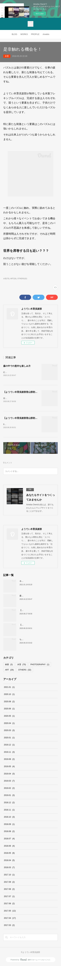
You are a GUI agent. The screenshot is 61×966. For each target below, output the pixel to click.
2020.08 (9, 702)
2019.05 (9, 767)
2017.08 (9, 890)
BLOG (14, 34)
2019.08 (9, 760)
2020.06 (9, 709)
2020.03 (9, 731)
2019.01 (9, 796)
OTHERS (24, 670)
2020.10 (9, 695)
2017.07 (9, 897)
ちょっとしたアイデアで (30, 640)
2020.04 (9, 724)
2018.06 (9, 846)
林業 (9, 665)
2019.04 (9, 774)
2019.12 (9, 745)
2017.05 (10, 911)
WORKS (24, 34)
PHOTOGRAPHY (39, 665)
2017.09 (9, 883)
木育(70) (6, 278)
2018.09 (9, 825)
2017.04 (10, 919)
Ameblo (46, 34)
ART (9, 670)
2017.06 (9, 904)
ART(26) (13, 278)
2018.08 (9, 832)
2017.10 (9, 875)
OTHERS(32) (22, 278)
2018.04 (9, 861)
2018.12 (9, 803)
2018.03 (9, 868)
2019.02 (9, 789)
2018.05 (9, 854)
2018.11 (9, 810)
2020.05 (9, 716)
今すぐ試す (40, 14)
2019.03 (9, 781)
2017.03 (9, 926)
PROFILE (35, 34)
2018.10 (9, 817)
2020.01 (9, 738)
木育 (7, 56)
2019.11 (9, 753)
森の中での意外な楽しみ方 (17, 366)
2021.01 (9, 688)
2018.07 (9, 839)
